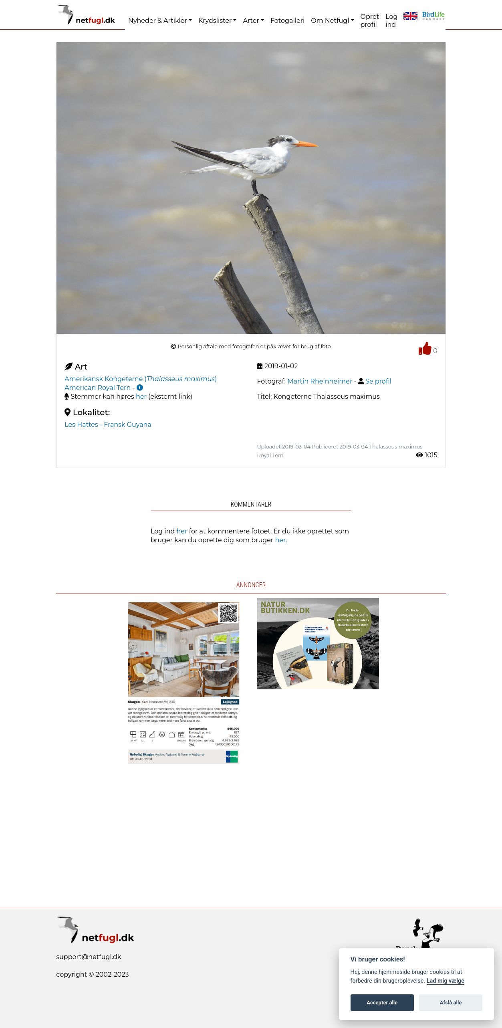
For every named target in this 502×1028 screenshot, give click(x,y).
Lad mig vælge (445, 981)
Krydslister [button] (215, 20)
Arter (251, 20)
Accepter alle (382, 1003)
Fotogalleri (287, 20)
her (141, 396)
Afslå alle (451, 1003)
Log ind (391, 20)
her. (281, 540)
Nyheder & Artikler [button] (157, 20)
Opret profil (370, 20)
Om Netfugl (330, 20)
